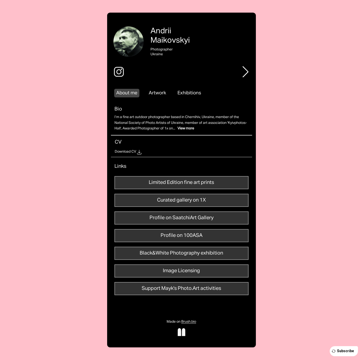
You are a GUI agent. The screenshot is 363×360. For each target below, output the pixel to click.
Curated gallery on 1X (181, 200)
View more (185, 128)
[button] (245, 71)
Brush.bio (188, 321)
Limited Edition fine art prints (181, 182)
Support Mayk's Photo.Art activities (181, 288)
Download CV (125, 151)
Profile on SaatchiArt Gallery (181, 217)
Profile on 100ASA (181, 235)
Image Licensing (181, 270)
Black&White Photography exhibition (181, 253)
